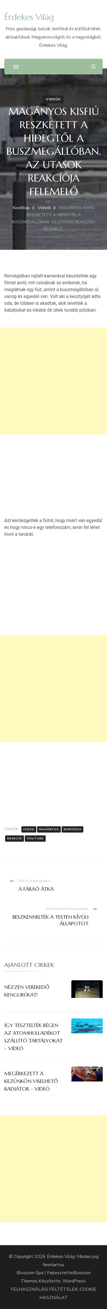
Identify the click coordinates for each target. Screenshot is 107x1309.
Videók (53, 99)
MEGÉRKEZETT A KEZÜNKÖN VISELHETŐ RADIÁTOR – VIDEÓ (31, 1081)
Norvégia (72, 829)
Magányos (49, 829)
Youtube (35, 839)
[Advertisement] (53, 381)
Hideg (28, 829)
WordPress (74, 1281)
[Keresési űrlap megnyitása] (93, 66)
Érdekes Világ (29, 17)
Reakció (14, 839)
